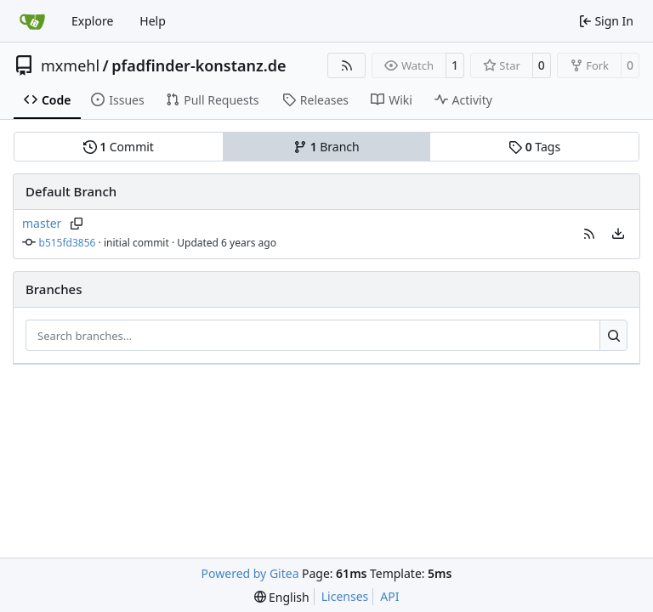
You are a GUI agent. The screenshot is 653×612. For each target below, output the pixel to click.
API (389, 596)
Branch (326, 147)
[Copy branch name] (76, 224)
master (41, 223)
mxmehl (70, 65)
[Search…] (613, 336)
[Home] (32, 21)
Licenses (345, 596)
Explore (92, 21)
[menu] (618, 233)
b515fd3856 (67, 242)
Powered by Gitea (250, 573)
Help (152, 21)
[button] (589, 233)
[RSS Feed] (346, 65)
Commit (118, 147)
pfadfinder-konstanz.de (198, 65)
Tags (534, 147)
